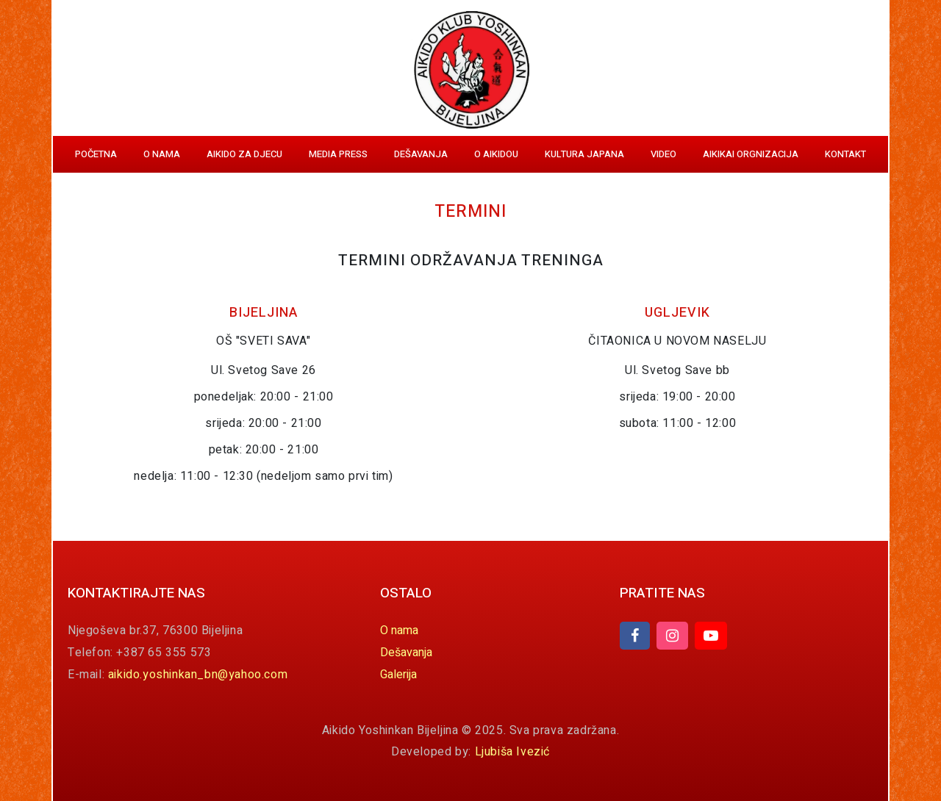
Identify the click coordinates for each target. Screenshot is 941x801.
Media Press (338, 154)
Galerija (398, 674)
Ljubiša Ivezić (512, 752)
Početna (96, 154)
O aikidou (496, 154)
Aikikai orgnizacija (750, 154)
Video (663, 154)
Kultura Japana (584, 154)
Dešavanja (421, 154)
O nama (161, 154)
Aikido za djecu (244, 154)
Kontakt (845, 154)
